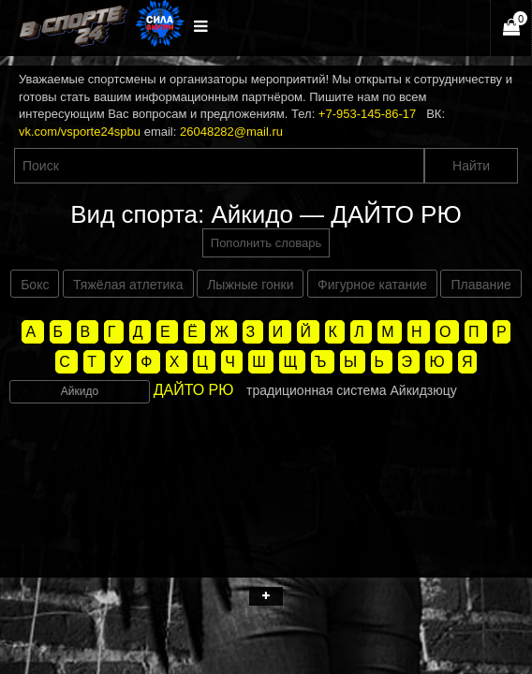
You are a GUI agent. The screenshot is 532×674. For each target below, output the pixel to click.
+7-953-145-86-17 (367, 114)
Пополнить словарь (266, 243)
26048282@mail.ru (231, 132)
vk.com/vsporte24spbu (79, 132)
